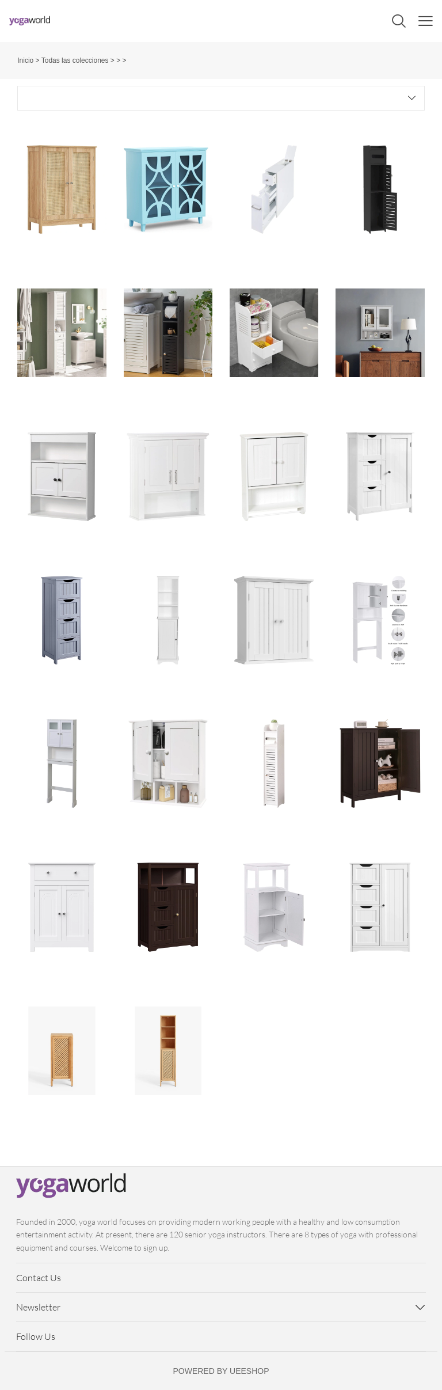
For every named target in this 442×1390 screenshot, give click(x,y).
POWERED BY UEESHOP (221, 1371)
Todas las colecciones (75, 60)
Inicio (25, 60)
